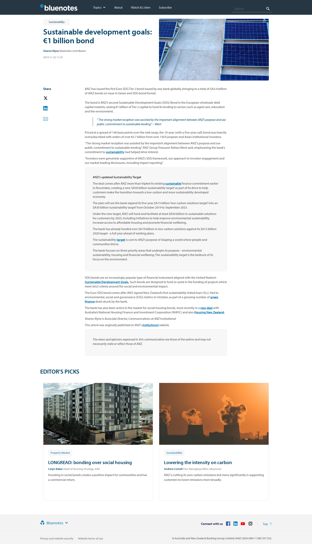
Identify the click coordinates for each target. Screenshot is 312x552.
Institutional (150, 325)
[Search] (252, 8)
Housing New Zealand (209, 312)
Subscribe (165, 7)
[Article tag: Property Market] (60, 453)
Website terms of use (90, 538)
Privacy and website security (56, 538)
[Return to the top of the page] (267, 524)
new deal (206, 308)
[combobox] (252, 8)
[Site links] (66, 523)
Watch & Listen (140, 7)
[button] (51, 98)
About (118, 7)
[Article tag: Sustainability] (174, 453)
